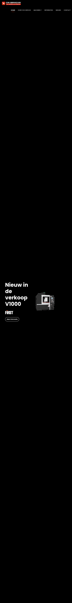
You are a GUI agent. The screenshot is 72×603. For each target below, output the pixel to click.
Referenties (49, 10)
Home (13, 10)
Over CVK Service (24, 10)
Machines (37, 10)
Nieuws (58, 10)
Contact (67, 10)
